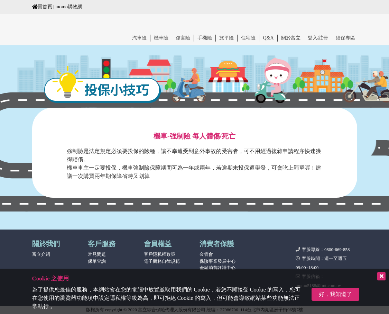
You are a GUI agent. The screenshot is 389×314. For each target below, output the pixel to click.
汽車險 (139, 38)
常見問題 (97, 254)
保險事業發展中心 (217, 261)
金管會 (206, 254)
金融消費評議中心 (217, 267)
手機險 (204, 38)
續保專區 (345, 38)
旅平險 (226, 38)
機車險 (161, 38)
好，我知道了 (335, 294)
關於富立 (290, 38)
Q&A (268, 38)
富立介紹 (41, 254)
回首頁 (42, 6)
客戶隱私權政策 (159, 254)
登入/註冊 (318, 38)
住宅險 (248, 38)
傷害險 (183, 38)
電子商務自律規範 (162, 261)
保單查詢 (97, 261)
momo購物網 (68, 6)
